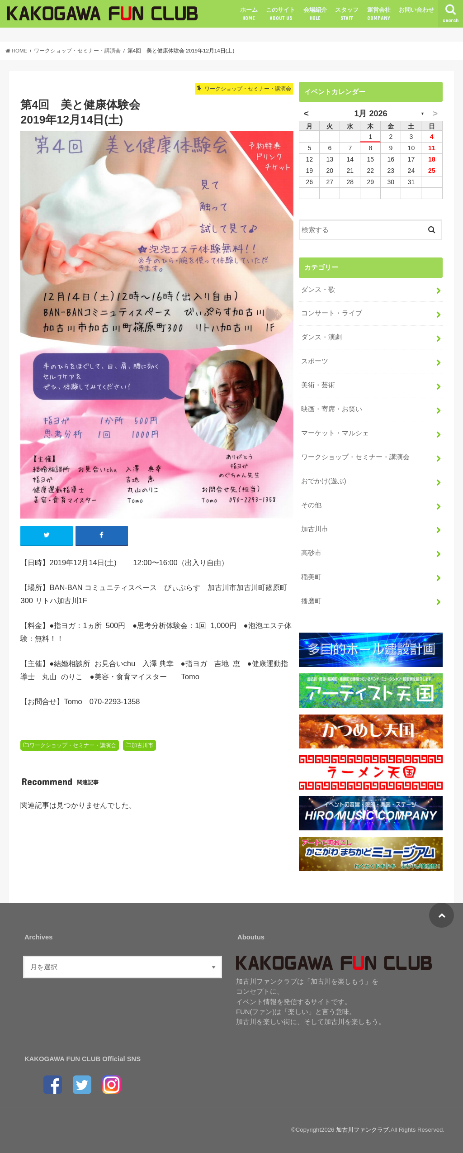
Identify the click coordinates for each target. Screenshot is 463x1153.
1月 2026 (370, 113)
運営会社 (379, 14)
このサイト (280, 14)
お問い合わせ (416, 9)
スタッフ (347, 14)
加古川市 (142, 745)
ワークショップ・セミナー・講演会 (72, 745)
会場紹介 (315, 14)
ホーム (249, 14)
